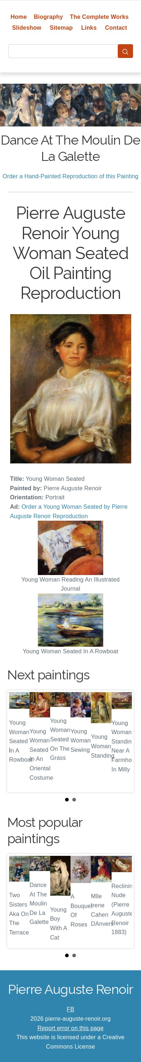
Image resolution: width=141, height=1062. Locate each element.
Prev (18, 741)
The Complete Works (99, 17)
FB (70, 1009)
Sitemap (61, 28)
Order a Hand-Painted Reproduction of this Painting (70, 176)
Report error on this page (70, 1028)
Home (19, 17)
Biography (48, 17)
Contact (116, 28)
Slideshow (26, 28)
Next (122, 741)
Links (89, 28)
